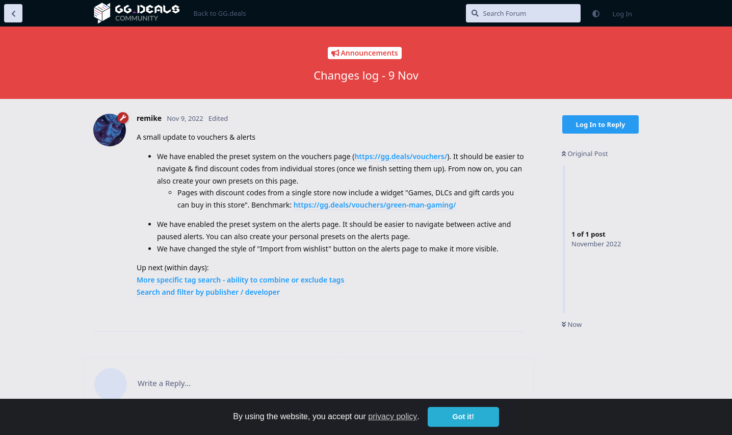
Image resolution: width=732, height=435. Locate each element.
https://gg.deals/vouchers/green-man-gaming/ (375, 205)
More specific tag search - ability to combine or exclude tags (240, 280)
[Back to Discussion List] (13, 13)
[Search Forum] (523, 13)
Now (572, 324)
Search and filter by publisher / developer (208, 292)
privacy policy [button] (392, 416)
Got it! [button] (463, 417)
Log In (623, 13)
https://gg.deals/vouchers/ (400, 156)
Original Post (585, 153)
